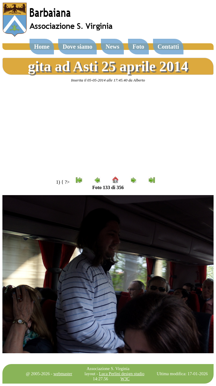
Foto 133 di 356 (108, 187)
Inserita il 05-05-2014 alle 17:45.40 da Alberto (108, 80)
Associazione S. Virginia (107, 368)
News (112, 46)
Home (41, 46)
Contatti (168, 46)
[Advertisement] (108, 129)
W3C (125, 378)
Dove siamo (77, 46)
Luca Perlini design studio (122, 373)
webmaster (62, 373)
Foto (138, 46)
